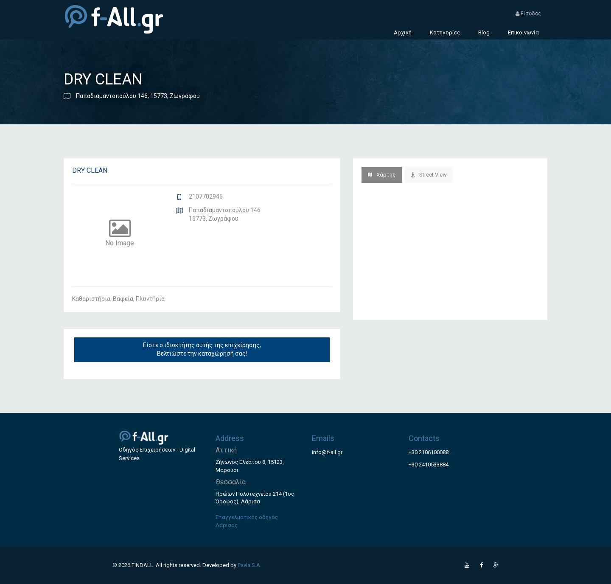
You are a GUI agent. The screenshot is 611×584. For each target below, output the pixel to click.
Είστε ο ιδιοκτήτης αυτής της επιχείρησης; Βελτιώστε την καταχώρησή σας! (202, 349)
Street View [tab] (429, 174)
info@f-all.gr (327, 452)
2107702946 (206, 196)
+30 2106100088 (428, 452)
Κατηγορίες (445, 32)
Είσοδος (528, 14)
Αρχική (403, 32)
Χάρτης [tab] (381, 174)
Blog (484, 32)
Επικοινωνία (523, 32)
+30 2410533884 (428, 464)
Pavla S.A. (249, 565)
